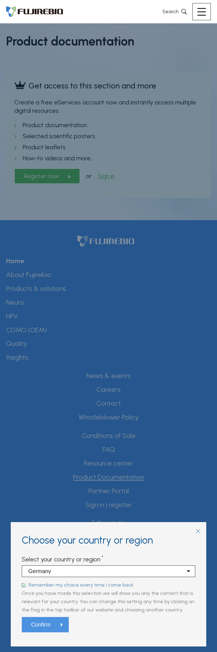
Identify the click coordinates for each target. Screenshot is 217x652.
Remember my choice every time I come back (81, 585)
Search (170, 11)
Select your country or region (61, 559)
